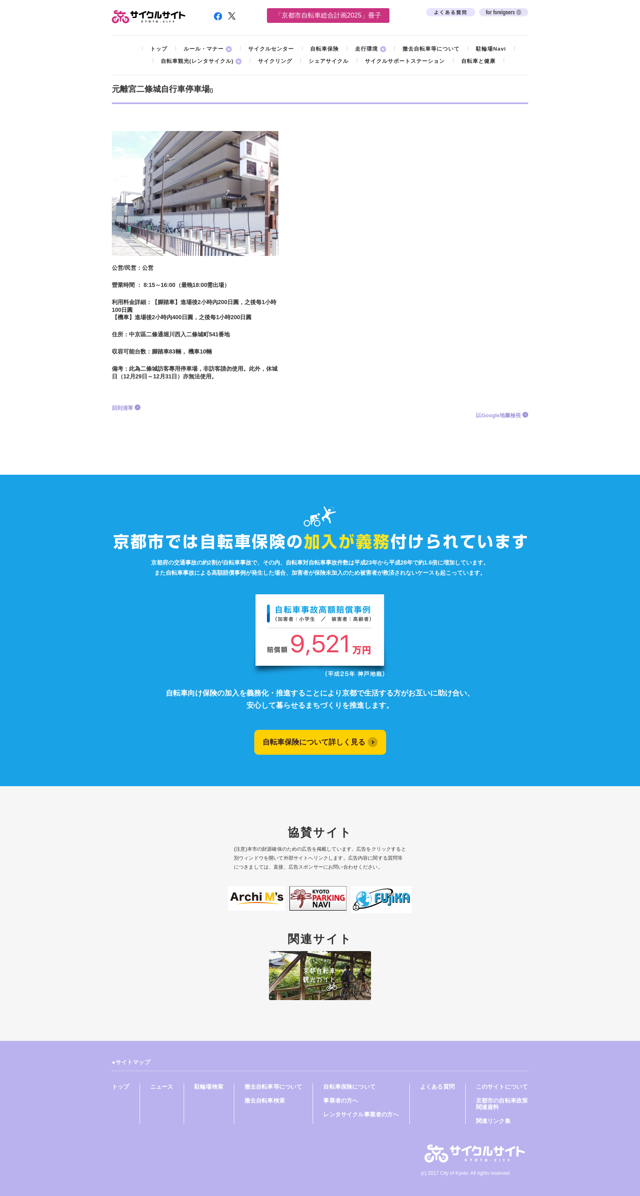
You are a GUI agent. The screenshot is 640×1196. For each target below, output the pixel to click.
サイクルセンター (271, 48)
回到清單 (122, 408)
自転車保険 (324, 48)
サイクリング (275, 61)
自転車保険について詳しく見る (313, 742)
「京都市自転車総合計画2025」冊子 (328, 15)
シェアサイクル (329, 61)
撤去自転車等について (431, 48)
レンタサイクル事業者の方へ (360, 1114)
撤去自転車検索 (264, 1100)
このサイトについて (502, 1086)
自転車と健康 (478, 61)
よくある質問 (437, 1086)
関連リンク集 (493, 1121)
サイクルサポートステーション (405, 61)
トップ (158, 48)
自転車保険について (349, 1086)
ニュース (161, 1086)
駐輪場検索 (208, 1086)
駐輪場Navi (491, 48)
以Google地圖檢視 (498, 415)
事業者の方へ (340, 1100)
